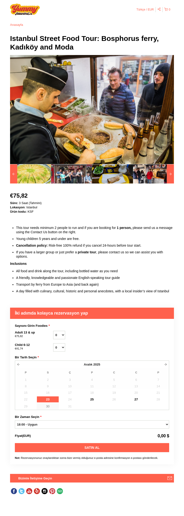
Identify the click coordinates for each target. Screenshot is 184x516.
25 (92, 399)
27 (136, 399)
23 (47, 399)
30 (47, 406)
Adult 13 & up (34, 334)
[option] (30, 173)
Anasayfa (16, 25)
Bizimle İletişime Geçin (35, 478)
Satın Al (92, 447)
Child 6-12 (34, 347)
